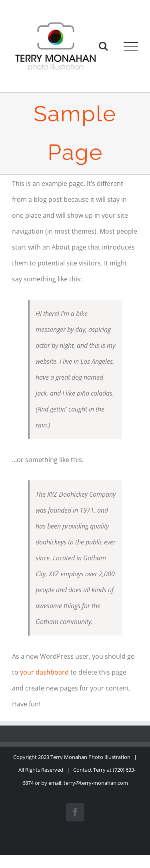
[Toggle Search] (103, 46)
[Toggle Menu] (131, 46)
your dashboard (44, 672)
